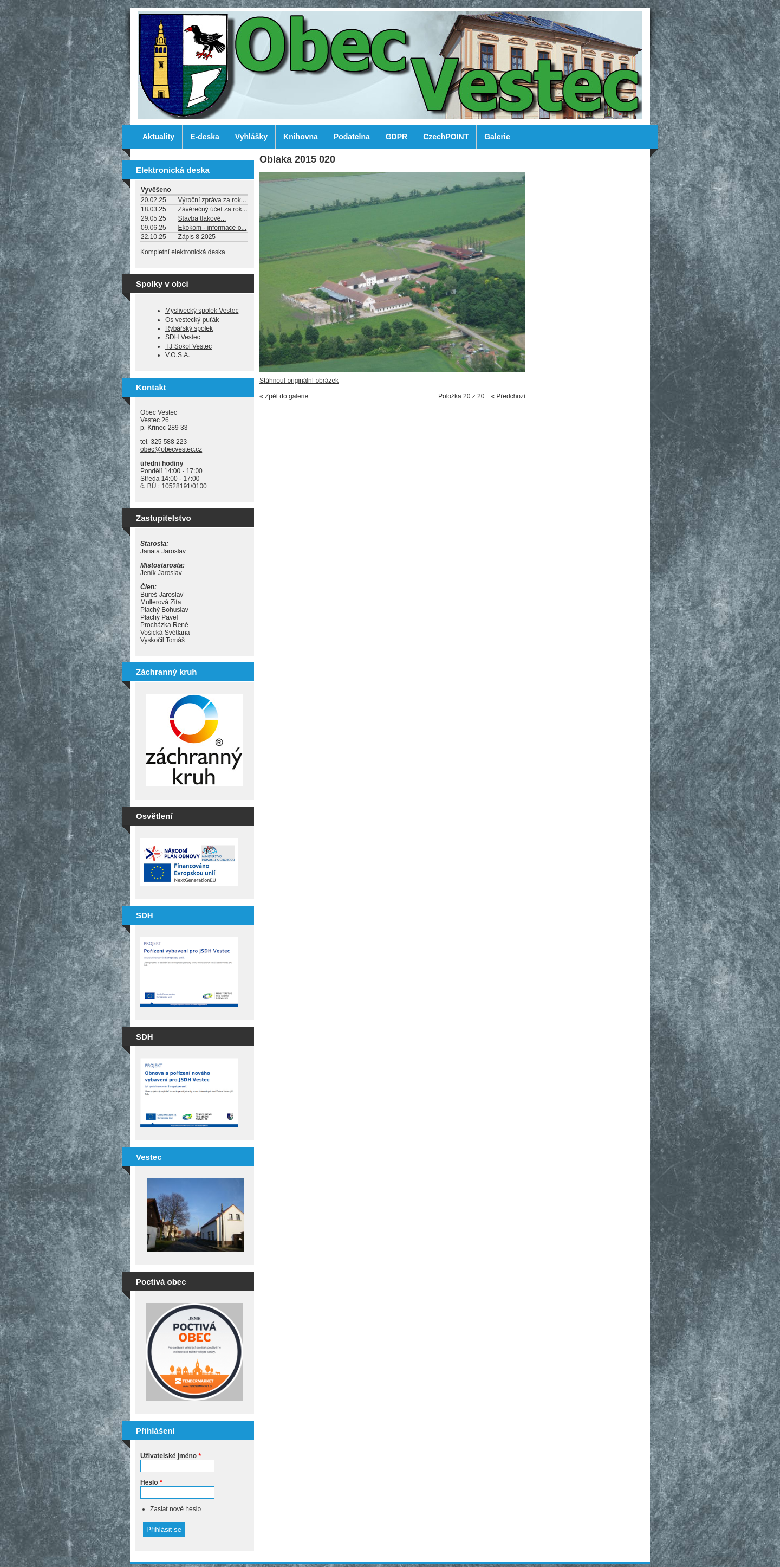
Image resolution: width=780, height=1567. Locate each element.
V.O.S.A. (177, 355)
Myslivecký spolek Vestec (201, 310)
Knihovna (300, 136)
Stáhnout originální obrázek (299, 380)
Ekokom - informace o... (212, 227)
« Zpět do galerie (283, 396)
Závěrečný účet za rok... (213, 209)
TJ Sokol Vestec (188, 346)
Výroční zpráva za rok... (212, 200)
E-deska (204, 136)
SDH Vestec (182, 337)
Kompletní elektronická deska (182, 252)
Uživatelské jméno (170, 1456)
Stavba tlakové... (202, 218)
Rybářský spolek (189, 328)
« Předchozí (508, 396)
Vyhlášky (251, 136)
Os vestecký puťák (192, 320)
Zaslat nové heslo (175, 1509)
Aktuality (158, 136)
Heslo (151, 1482)
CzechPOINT (446, 136)
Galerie (497, 136)
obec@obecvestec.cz (171, 449)
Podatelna (352, 136)
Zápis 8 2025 (197, 237)
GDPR (396, 136)
